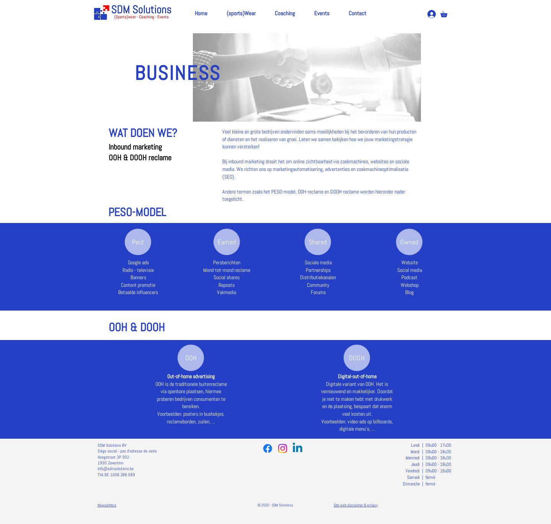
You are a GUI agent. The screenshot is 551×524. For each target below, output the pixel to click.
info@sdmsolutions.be (116, 468)
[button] (446, 13)
